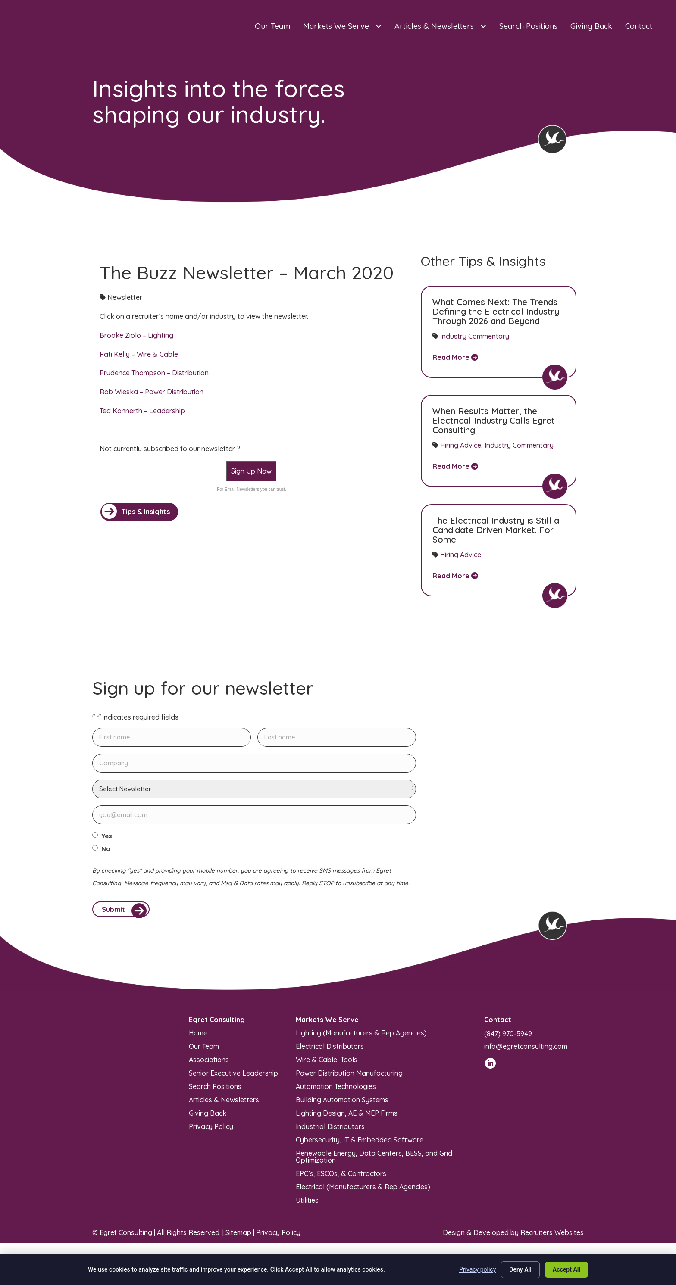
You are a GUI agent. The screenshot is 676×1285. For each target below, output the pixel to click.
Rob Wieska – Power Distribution (151, 391)
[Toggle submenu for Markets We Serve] (378, 26)
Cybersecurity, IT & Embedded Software (359, 1143)
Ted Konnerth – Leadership (142, 410)
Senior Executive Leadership (233, 1076)
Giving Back (207, 1116)
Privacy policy (477, 1269)
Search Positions (215, 1090)
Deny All (520, 1269)
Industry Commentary (474, 336)
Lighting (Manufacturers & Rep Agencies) (361, 1036)
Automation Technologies (336, 1090)
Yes (106, 836)
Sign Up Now (251, 471)
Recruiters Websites (552, 1236)
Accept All (566, 1269)
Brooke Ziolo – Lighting (136, 335)
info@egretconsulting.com (525, 1050)
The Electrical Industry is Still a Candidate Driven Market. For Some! (495, 530)
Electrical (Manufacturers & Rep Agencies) (363, 1190)
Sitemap (238, 1236)
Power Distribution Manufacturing (349, 1076)
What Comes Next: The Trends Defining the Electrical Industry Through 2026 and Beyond (495, 311)
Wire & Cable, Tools (326, 1063)
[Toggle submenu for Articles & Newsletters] (483, 26)
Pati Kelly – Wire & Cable (139, 354)
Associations (209, 1063)
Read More (455, 357)
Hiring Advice (460, 445)
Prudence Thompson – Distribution (154, 372)
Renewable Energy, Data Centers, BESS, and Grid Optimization (374, 1160)
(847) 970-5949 (508, 1037)
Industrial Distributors (330, 1130)
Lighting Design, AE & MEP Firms (346, 1116)
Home (198, 1036)
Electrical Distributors (330, 1050)
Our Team (204, 1050)
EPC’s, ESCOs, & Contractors (341, 1177)
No (105, 849)
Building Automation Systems (342, 1103)
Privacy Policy (211, 1130)
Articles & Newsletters (224, 1103)
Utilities (307, 1203)
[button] (139, 512)
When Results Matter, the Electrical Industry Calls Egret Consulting (493, 420)
